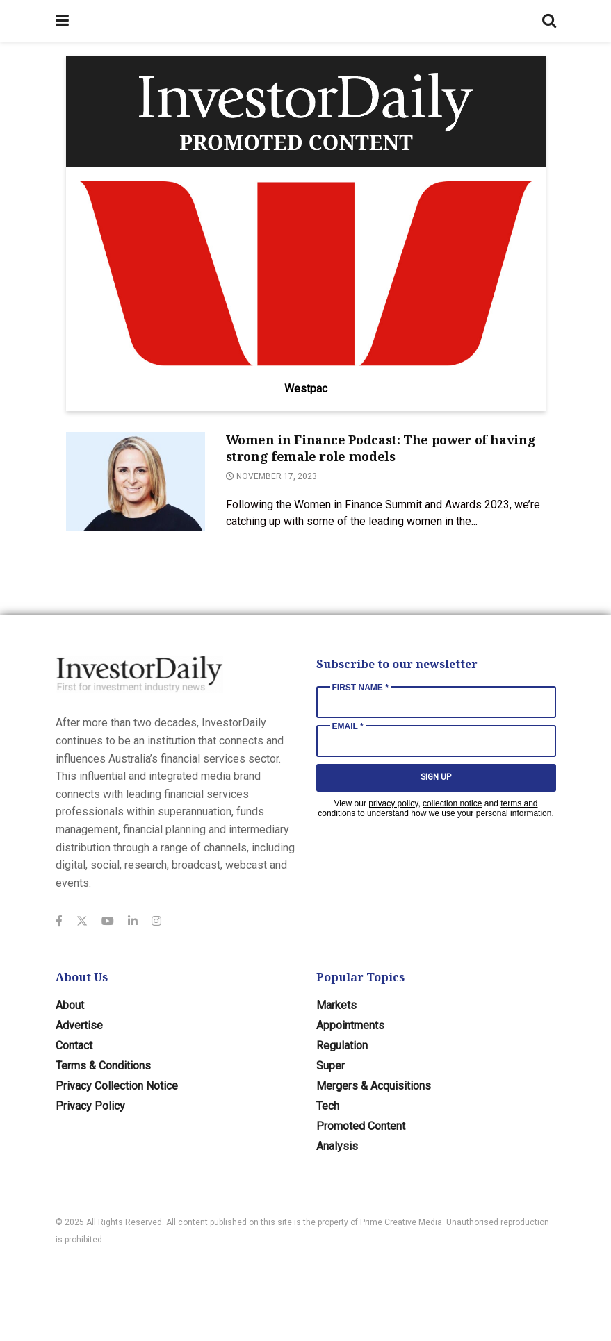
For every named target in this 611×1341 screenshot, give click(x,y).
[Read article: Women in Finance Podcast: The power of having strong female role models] (135, 481)
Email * (348, 726)
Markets (336, 1005)
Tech (327, 1106)
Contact (74, 1045)
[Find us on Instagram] (156, 922)
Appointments (350, 1025)
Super (330, 1065)
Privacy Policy (90, 1106)
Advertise (79, 1025)
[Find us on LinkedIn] (133, 922)
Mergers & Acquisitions (373, 1085)
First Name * (360, 687)
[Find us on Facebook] (59, 922)
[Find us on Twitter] (82, 922)
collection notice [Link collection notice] (452, 803)
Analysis (337, 1146)
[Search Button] (549, 21)
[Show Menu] (62, 21)
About (70, 1005)
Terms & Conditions (103, 1065)
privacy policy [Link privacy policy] (393, 803)
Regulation (342, 1045)
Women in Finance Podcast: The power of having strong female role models (381, 447)
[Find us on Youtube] (107, 922)
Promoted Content (360, 1126)
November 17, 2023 (271, 476)
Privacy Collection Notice (117, 1085)
